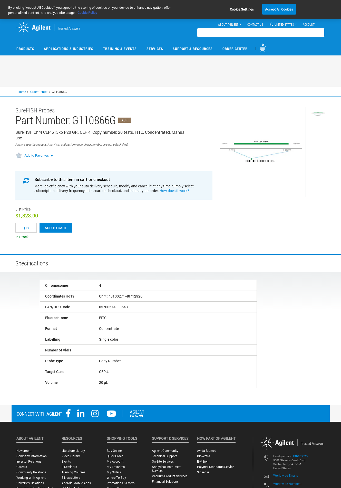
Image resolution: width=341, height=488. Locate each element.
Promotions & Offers (120, 483)
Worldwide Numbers (287, 484)
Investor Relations (28, 461)
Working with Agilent (31, 478)
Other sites (300, 456)
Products (25, 48)
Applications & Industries (68, 48)
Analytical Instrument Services (166, 469)
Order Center (235, 48)
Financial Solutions (165, 481)
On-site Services (163, 461)
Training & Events (120, 48)
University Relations (30, 483)
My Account (115, 461)
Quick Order (115, 456)
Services (155, 48)
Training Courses (73, 472)
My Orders (114, 472)
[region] (170, 9)
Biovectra (203, 456)
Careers (21, 467)
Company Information (31, 456)
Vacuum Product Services (169, 476)
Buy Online (114, 451)
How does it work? (174, 190)
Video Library (71, 456)
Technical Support (164, 456)
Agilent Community (165, 451)
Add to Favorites (37, 155)
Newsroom (23, 451)
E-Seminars (69, 467)
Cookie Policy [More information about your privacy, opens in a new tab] (87, 12)
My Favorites (116, 467)
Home (22, 92)
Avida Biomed (206, 451)
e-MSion (203, 461)
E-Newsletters (71, 478)
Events (66, 461)
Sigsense (203, 472)
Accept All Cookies (279, 9)
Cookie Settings (242, 9)
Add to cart (56, 227)
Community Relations (31, 472)
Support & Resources (193, 48)
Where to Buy (116, 478)
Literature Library (73, 451)
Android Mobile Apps (76, 483)
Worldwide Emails (285, 475)
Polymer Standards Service (215, 467)
